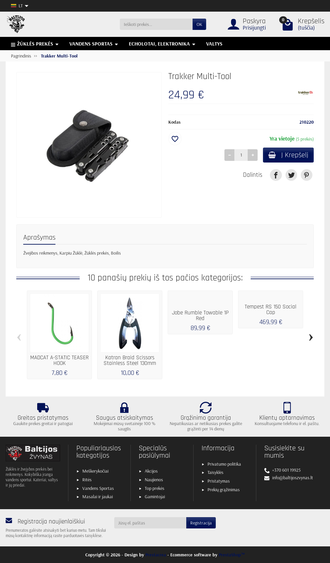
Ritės (87, 480)
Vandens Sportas (98, 488)
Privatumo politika (224, 464)
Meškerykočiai (95, 471)
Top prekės (154, 488)
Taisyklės (215, 472)
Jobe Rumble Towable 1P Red (200, 315)
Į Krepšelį (288, 155)
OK (199, 24)
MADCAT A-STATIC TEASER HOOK (59, 360)
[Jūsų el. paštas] (150, 522)
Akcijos (151, 471)
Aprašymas (39, 237)
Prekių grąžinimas (223, 490)
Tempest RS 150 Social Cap (270, 309)
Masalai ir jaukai (97, 497)
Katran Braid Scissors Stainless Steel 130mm (130, 360)
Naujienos (154, 480)
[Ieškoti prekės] (156, 24)
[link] (276, 175)
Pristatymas (218, 481)
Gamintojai (155, 497)
